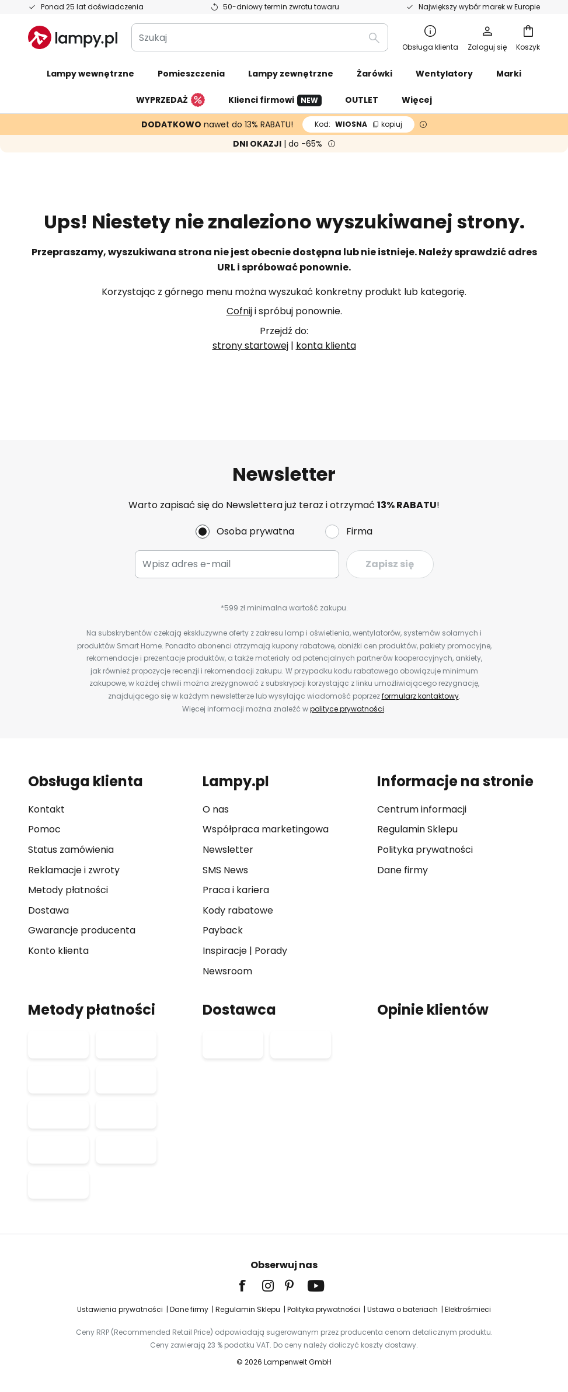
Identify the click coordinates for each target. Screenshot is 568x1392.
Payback (223, 930)
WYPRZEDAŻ (170, 100)
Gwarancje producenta (81, 930)
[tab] (109, 875)
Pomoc (44, 829)
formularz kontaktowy (420, 696)
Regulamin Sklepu (417, 829)
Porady (271, 950)
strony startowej (250, 345)
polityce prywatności (347, 709)
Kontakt (46, 809)
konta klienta (326, 345)
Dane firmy (402, 870)
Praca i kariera (236, 890)
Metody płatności (68, 890)
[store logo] (72, 37)
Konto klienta (58, 950)
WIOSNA (358, 124)
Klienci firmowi (275, 100)
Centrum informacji (421, 809)
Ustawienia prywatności (120, 1309)
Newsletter (228, 849)
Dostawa (48, 910)
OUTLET (361, 100)
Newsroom (227, 971)
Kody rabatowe (238, 910)
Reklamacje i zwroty (74, 870)
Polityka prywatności (425, 849)
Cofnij (239, 311)
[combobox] (260, 37)
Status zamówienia (71, 849)
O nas (216, 809)
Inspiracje (225, 950)
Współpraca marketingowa (266, 829)
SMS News (225, 870)
